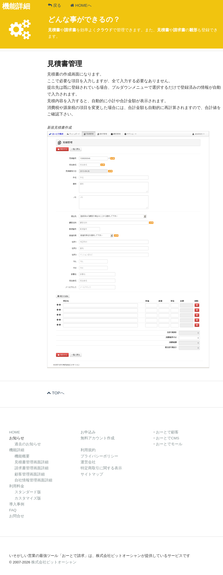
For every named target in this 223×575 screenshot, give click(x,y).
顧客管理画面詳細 (30, 474)
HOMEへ (80, 5)
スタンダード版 (28, 492)
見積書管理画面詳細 (31, 462)
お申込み (88, 432)
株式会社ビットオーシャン (53, 562)
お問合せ (16, 516)
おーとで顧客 (167, 432)
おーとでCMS (167, 438)
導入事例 (16, 504)
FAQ (12, 510)
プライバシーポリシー (99, 456)
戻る (54, 5)
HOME (14, 432)
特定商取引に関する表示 (101, 468)
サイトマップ (92, 474)
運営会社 (88, 462)
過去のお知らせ (28, 444)
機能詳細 (16, 450)
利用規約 (88, 450)
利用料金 (16, 486)
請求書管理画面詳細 (31, 468)
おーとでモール (169, 444)
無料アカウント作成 (97, 438)
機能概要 (22, 456)
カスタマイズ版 (28, 498)
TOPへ (55, 393)
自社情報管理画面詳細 (33, 480)
